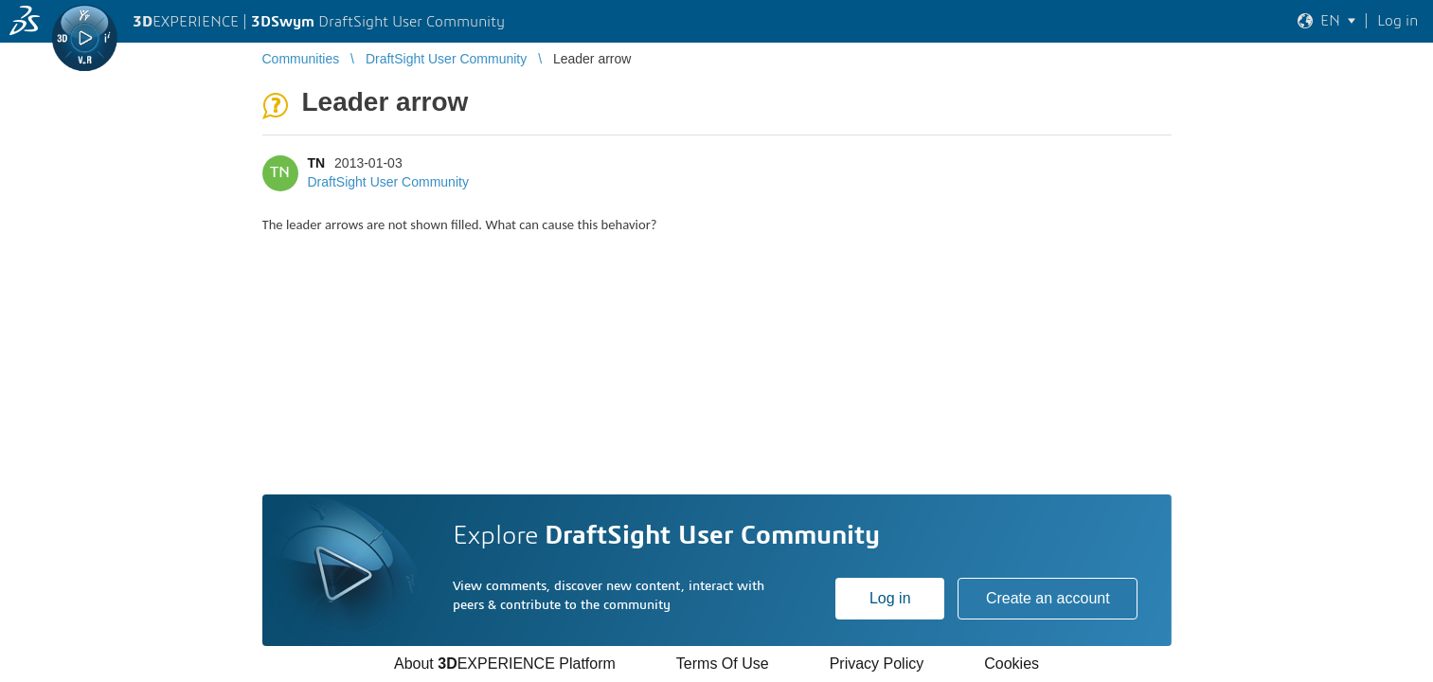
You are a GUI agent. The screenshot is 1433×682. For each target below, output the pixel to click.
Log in (890, 598)
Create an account (1048, 598)
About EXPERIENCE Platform (505, 663)
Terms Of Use (722, 663)
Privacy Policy (877, 663)
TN (317, 162)
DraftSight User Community (388, 181)
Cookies (1011, 663)
